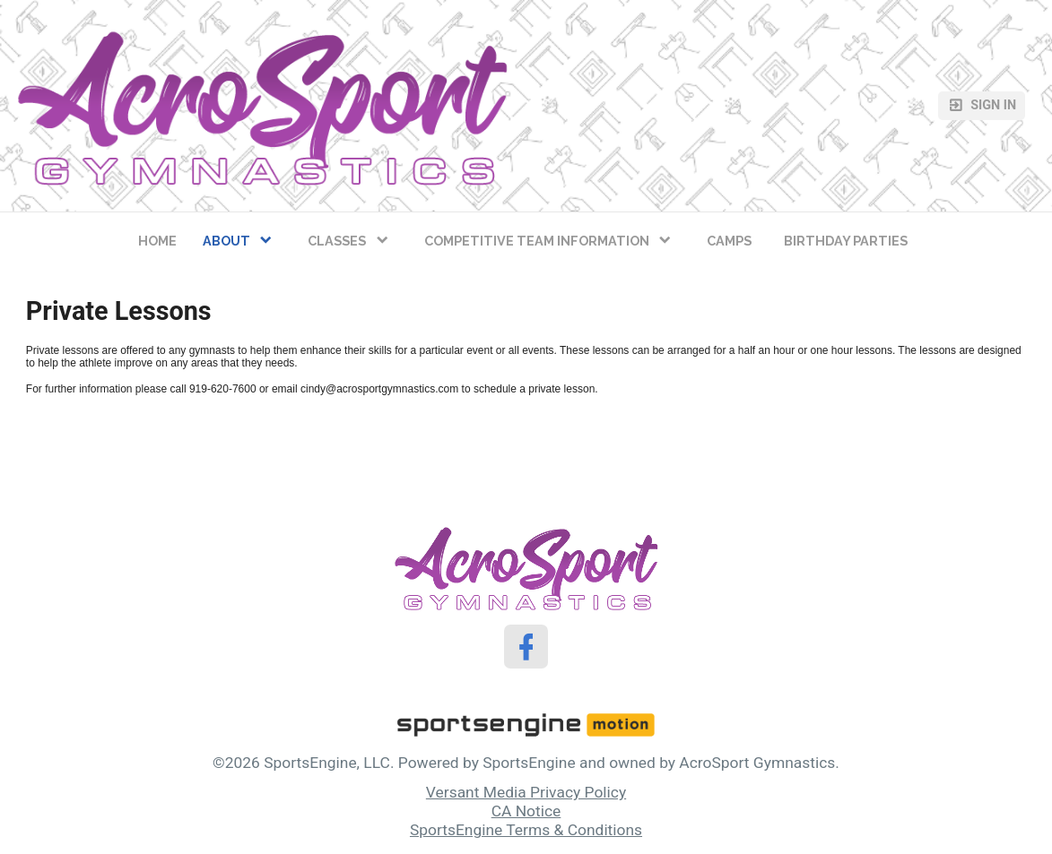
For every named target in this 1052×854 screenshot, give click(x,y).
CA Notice (526, 811)
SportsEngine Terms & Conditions (526, 830)
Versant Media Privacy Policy (526, 792)
